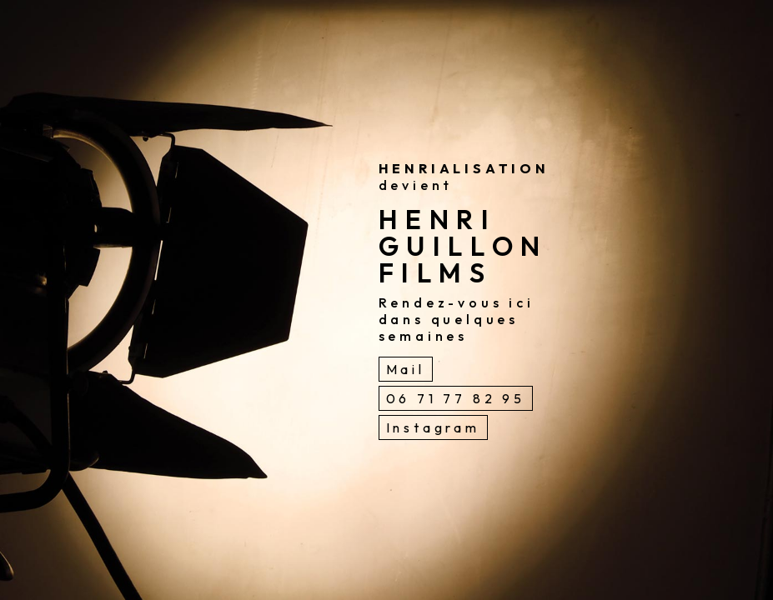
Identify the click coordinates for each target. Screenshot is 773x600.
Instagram (433, 427)
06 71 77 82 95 (455, 398)
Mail (405, 369)
